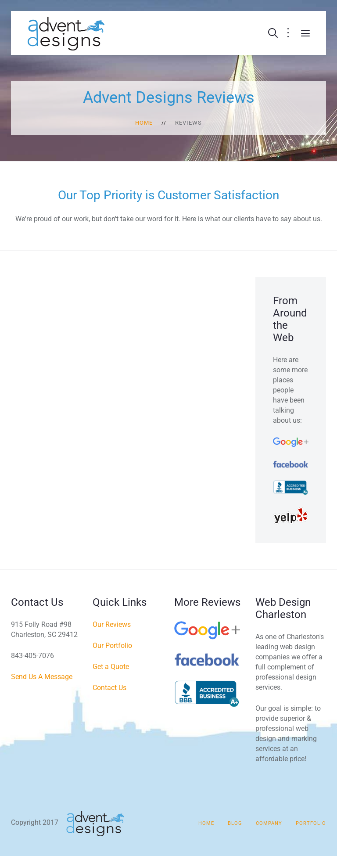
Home (144, 122)
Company (269, 823)
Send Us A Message (41, 677)
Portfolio (311, 823)
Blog (235, 823)
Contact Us (109, 687)
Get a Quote (111, 666)
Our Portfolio (112, 645)
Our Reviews (112, 624)
